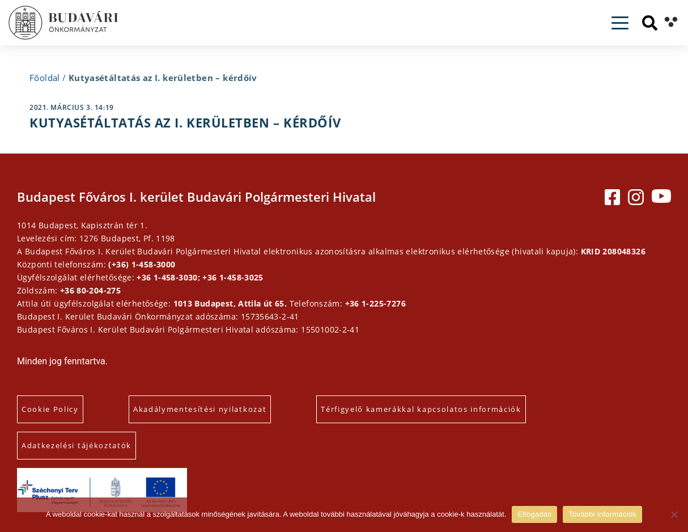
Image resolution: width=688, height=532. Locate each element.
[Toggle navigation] (620, 23)
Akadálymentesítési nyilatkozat (199, 409)
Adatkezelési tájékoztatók (76, 445)
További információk (602, 514)
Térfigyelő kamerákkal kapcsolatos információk (421, 409)
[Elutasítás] (673, 514)
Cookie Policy (50, 409)
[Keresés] (649, 23)
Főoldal (44, 77)
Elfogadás (534, 514)
